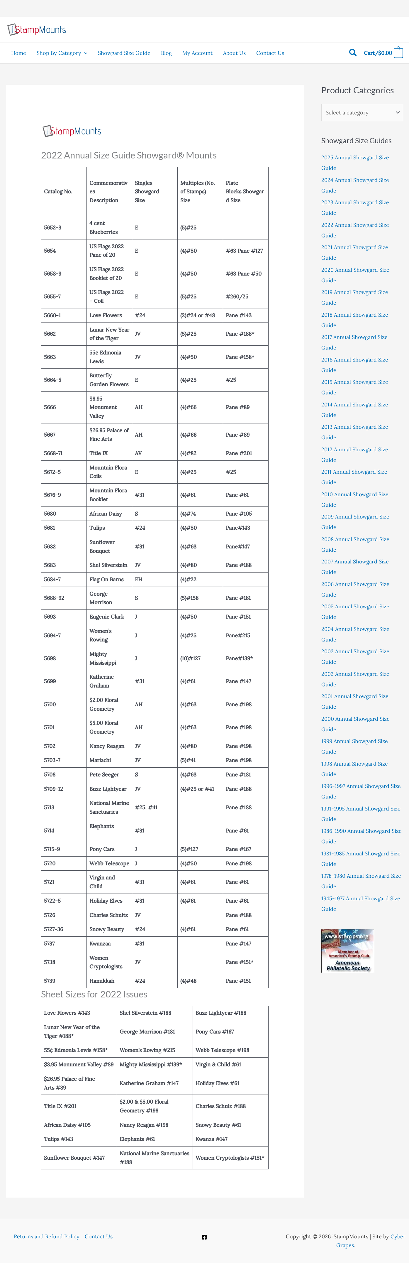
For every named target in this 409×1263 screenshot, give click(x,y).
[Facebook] (204, 1237)
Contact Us (99, 1236)
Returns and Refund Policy (46, 1236)
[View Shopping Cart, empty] (383, 53)
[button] (84, 53)
